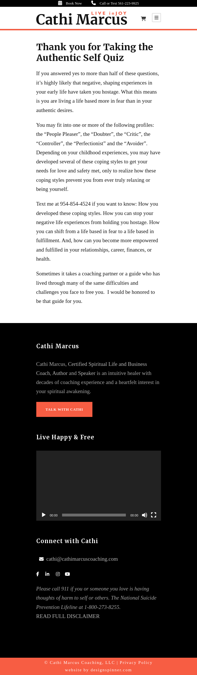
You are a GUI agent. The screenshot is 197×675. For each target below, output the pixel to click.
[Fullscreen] (153, 515)
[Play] (43, 515)
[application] (98, 486)
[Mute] (144, 515)
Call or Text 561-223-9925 (119, 3)
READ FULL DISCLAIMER (68, 616)
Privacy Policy (136, 662)
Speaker (86, 373)
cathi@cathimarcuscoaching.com (82, 559)
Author (60, 373)
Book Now (82, 3)
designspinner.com (111, 670)
